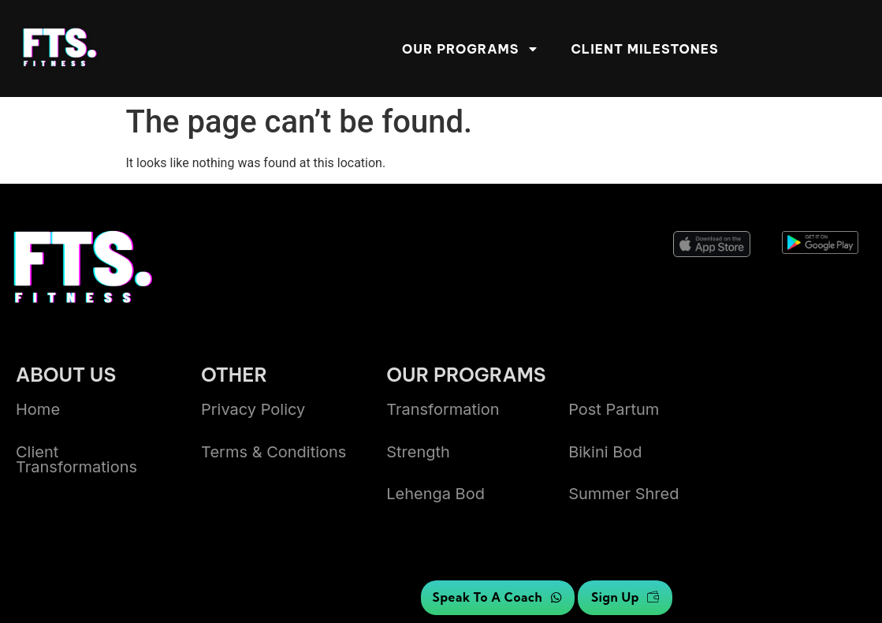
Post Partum (613, 409)
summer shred (623, 493)
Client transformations (76, 459)
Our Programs (470, 49)
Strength (418, 451)
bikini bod (605, 451)
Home (38, 409)
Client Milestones (644, 49)
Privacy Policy (253, 409)
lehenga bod (435, 493)
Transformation (443, 409)
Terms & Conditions (273, 451)
